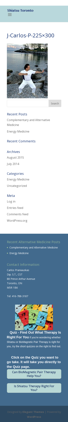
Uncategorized (17, 186)
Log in (11, 201)
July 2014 (13, 164)
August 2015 (15, 157)
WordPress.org (17, 221)
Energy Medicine (18, 131)
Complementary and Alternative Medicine (33, 247)
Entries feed (15, 208)
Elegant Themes (33, 412)
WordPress (34, 417)
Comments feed (17, 214)
